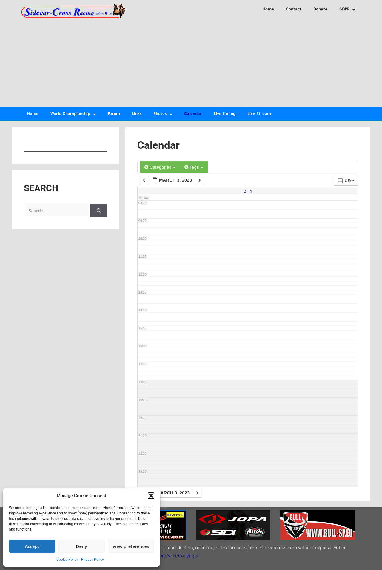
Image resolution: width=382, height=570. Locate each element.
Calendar (193, 114)
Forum (114, 114)
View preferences (131, 546)
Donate (320, 9)
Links (136, 114)
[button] (151, 496)
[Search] (98, 210)
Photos (162, 114)
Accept (32, 546)
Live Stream (259, 114)
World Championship (73, 114)
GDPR (347, 10)
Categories (159, 167)
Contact (293, 9)
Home (268, 9)
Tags (193, 167)
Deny (81, 546)
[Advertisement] (191, 63)
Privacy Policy (92, 559)
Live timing (224, 114)
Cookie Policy (67, 559)
